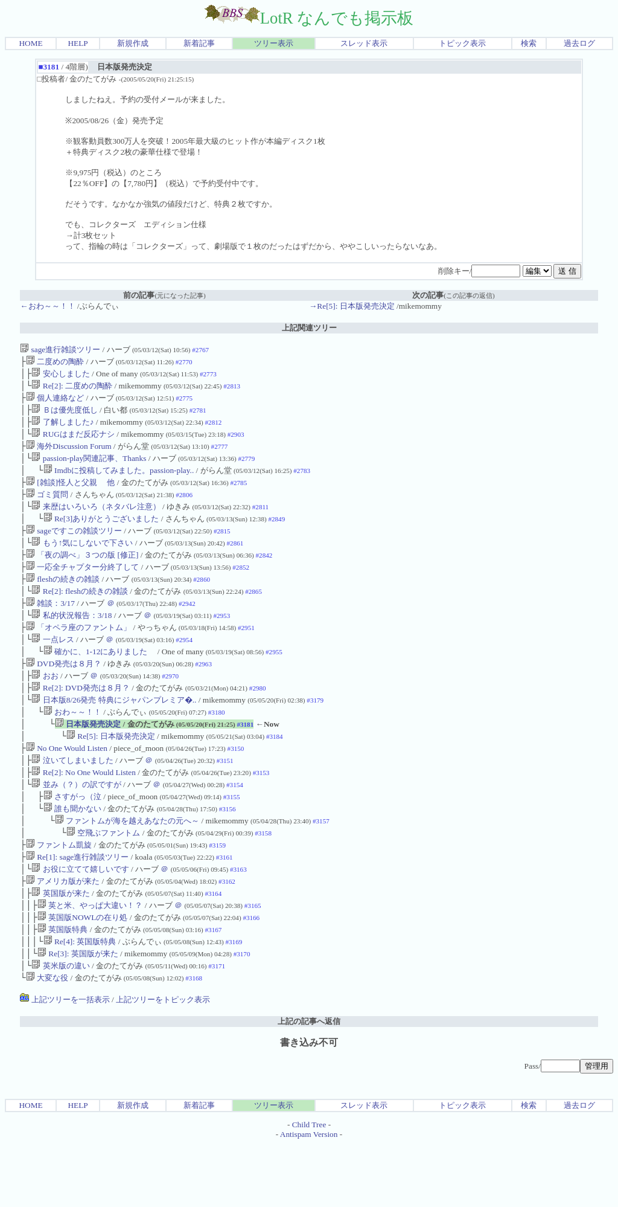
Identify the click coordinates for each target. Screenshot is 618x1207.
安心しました (60, 376)
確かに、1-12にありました (99, 681)
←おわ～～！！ (47, 306)
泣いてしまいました (72, 801)
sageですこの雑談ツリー (74, 548)
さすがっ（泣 (72, 841)
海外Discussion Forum (69, 455)
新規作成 (132, 43)
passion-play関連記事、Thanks (88, 469)
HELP (78, 43)
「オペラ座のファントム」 (78, 655)
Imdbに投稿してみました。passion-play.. (118, 482)
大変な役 (47, 1040)
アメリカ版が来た (63, 934)
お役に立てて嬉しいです (80, 920)
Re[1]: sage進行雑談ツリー (77, 907)
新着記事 (199, 43)
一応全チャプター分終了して (82, 588)
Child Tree (309, 1187)
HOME (30, 43)
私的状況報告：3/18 (72, 641)
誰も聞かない (72, 854)
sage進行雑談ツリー (60, 349)
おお (44, 708)
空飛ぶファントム (103, 881)
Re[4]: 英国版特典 (79, 1000)
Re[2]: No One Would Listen (83, 814)
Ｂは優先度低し (64, 415)
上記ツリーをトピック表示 (163, 1062)
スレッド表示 (363, 43)
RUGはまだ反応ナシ (72, 442)
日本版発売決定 (88, 761)
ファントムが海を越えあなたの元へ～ (127, 867)
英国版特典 (62, 987)
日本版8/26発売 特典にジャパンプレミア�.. (113, 734)
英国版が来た (60, 947)
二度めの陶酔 (55, 362)
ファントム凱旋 (59, 894)
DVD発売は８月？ (63, 695)
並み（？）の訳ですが (76, 827)
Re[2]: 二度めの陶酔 (71, 389)
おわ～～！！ (72, 748)
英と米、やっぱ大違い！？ (89, 960)
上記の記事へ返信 (309, 1084)
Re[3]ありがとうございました (101, 535)
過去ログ (579, 43)
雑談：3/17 (50, 628)
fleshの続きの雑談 (63, 602)
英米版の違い (60, 1027)
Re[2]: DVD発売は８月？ (80, 721)
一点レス (52, 668)
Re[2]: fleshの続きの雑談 (79, 615)
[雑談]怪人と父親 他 (70, 495)
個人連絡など (55, 402)
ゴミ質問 (47, 508)
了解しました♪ (62, 429)
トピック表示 (462, 43)
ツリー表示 (273, 43)
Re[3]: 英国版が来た (77, 1014)
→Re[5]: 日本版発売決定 (352, 306)
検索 (529, 43)
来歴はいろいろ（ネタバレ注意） (95, 522)
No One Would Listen (66, 788)
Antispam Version (309, 1197)
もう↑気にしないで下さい (82, 562)
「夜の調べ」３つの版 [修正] (82, 575)
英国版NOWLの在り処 (82, 974)
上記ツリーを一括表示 (64, 1062)
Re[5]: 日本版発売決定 (110, 774)
